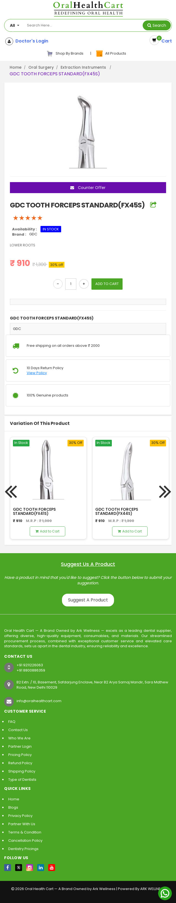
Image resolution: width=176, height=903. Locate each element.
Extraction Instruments (84, 67)
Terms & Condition (24, 832)
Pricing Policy (20, 754)
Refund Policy (20, 763)
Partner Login (20, 746)
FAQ (11, 721)
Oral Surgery (41, 67)
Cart (165, 41)
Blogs (13, 807)
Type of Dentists (22, 779)
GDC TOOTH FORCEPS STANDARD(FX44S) (116, 511)
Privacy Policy (20, 815)
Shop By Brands (65, 53)
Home (15, 67)
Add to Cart (47, 531)
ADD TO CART (107, 284)
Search (159, 25)
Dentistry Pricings (23, 848)
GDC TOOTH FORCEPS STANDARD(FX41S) (34, 511)
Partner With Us (21, 824)
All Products (110, 53)
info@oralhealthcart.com (39, 701)
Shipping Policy (21, 771)
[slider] (28, 218)
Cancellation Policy (25, 840)
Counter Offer (87, 188)
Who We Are (19, 738)
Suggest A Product (88, 600)
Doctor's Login (30, 41)
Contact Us (18, 729)
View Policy (37, 373)
